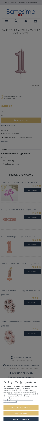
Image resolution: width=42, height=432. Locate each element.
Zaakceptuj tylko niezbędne (21, 407)
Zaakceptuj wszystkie (21, 419)
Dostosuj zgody (21, 413)
